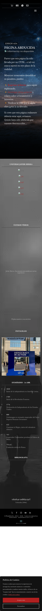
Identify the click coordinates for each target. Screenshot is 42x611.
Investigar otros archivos (20, 93)
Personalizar (21, 606)
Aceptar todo (21, 600)
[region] (21, 593)
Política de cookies (14, 595)
